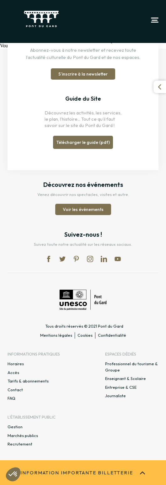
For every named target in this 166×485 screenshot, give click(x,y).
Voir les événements (83, 209)
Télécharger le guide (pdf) (83, 142)
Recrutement (20, 443)
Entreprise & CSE (121, 387)
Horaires (16, 363)
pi (76, 259)
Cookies (85, 335)
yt (117, 259)
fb (48, 259)
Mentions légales (56, 335)
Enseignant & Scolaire (125, 378)
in (90, 259)
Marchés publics (23, 435)
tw (62, 259)
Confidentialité (112, 335)
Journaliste (115, 395)
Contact (15, 389)
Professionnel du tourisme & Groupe (131, 366)
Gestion (15, 426)
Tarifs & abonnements (28, 380)
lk (104, 259)
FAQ (11, 398)
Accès (13, 372)
